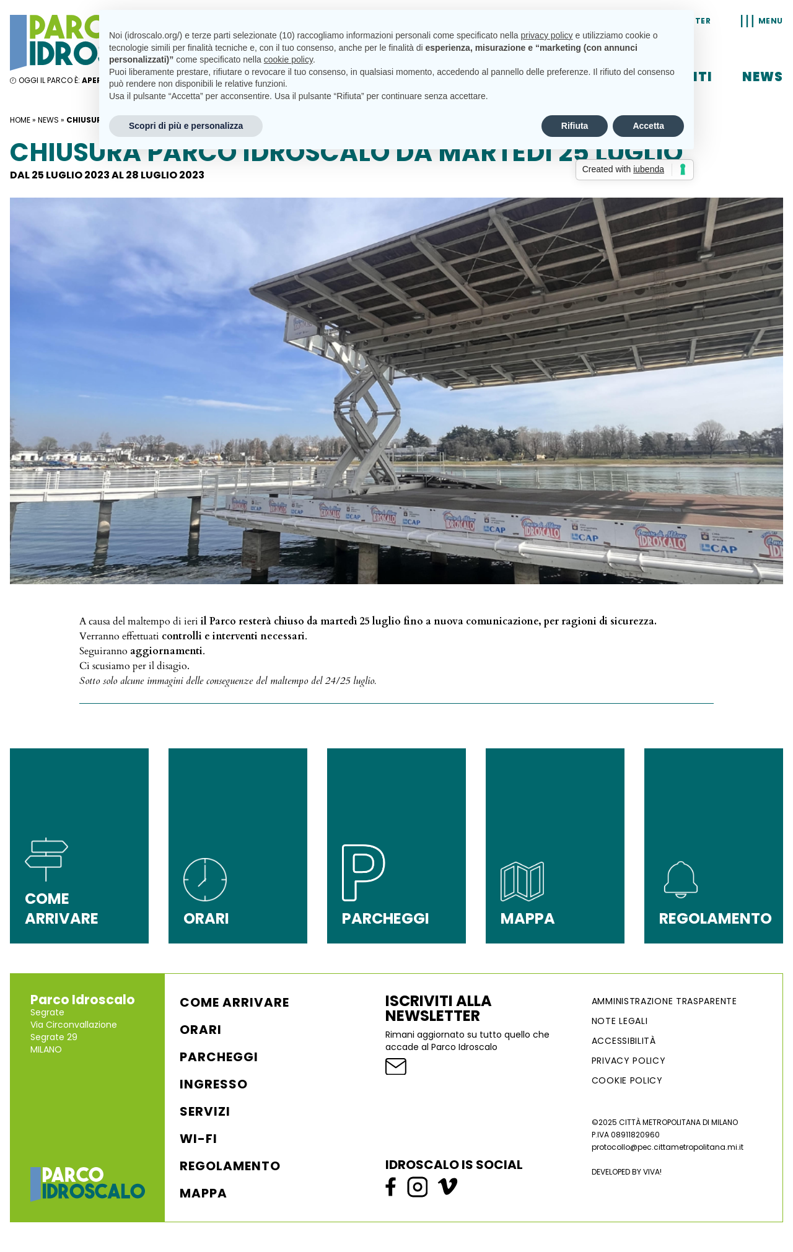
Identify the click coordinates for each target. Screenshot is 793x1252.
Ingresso (214, 1084)
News (762, 76)
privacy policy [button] (547, 35)
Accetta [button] (648, 126)
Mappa (203, 1193)
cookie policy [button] (288, 59)
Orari (201, 1029)
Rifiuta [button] (575, 126)
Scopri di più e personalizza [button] (186, 126)
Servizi (205, 1111)
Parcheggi (219, 1057)
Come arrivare (234, 1002)
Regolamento (230, 1166)
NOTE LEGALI (620, 1021)
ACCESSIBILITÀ (624, 1041)
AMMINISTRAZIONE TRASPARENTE (664, 1001)
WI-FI (198, 1138)
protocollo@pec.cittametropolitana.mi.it (667, 1147)
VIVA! (652, 1172)
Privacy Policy (629, 1060)
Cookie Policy (627, 1080)
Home (20, 120)
